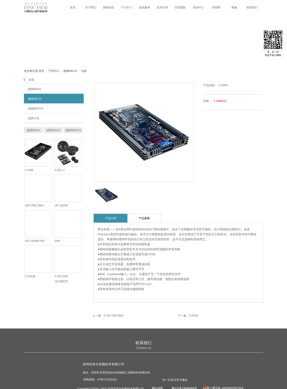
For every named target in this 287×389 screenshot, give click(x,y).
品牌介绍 (33, 118)
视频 (234, 7)
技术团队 (180, 7)
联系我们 (252, 7)
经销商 (216, 7)
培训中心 (198, 7)
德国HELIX (70, 70)
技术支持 (162, 7)
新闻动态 (108, 7)
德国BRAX (34, 89)
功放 (83, 70)
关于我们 (90, 7)
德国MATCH (35, 108)
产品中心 (126, 7)
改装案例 (144, 7)
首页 (73, 7)
